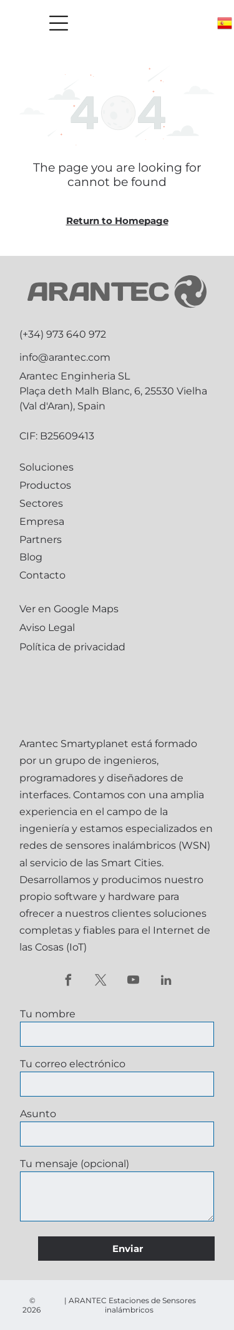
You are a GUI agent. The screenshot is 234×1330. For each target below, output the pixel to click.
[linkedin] (166, 981)
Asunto (38, 1114)
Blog (30, 557)
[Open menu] (59, 23)
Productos (45, 485)
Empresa (41, 521)
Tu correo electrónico (72, 1064)
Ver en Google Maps (69, 609)
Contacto (42, 575)
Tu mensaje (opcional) (74, 1164)
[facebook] (68, 981)
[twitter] (101, 981)
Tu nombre (48, 1014)
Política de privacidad (72, 647)
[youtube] (133, 981)
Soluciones (46, 467)
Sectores (41, 503)
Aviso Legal (47, 627)
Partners (40, 539)
